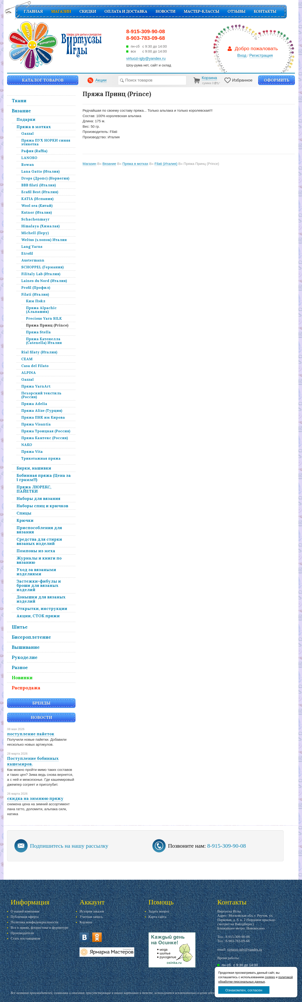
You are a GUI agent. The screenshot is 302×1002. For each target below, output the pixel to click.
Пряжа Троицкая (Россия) (45, 431)
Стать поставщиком (25, 938)
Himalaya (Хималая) (40, 226)
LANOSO (29, 157)
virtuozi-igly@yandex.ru (244, 949)
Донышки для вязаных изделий (41, 599)
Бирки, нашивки (34, 468)
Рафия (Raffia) (34, 151)
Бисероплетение (31, 637)
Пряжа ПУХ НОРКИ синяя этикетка (45, 142)
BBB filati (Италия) (38, 185)
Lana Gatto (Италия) (40, 171)
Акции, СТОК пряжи (38, 615)
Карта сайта (157, 917)
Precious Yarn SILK (44, 318)
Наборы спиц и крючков (42, 505)
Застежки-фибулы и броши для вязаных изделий (39, 585)
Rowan (27, 164)
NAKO (26, 444)
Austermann (32, 260)
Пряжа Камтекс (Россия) (44, 438)
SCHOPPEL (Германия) (42, 267)
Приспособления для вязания (39, 530)
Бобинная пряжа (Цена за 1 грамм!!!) (44, 477)
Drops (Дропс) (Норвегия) (45, 178)
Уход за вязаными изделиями (36, 572)
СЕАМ (27, 359)
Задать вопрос (159, 911)
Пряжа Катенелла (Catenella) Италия (44, 341)
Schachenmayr (35, 219)
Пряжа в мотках (34, 126)
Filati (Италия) (35, 294)
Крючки (25, 520)
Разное (20, 667)
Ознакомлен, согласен (243, 990)
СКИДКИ (87, 11)
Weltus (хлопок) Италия (44, 239)
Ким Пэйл (35, 301)
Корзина (86, 922)
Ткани (19, 100)
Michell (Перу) (35, 233)
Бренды (41, 703)
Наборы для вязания (38, 498)
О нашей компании (25, 911)
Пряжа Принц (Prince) (47, 325)
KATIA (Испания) (37, 198)
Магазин (61, 11)
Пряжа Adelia (34, 403)
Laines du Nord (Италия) (44, 280)
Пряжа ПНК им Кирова (43, 417)
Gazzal (27, 133)
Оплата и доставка (125, 11)
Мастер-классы (201, 11)
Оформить (276, 80)
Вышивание (26, 647)
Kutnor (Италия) (36, 212)
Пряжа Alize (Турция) (41, 410)
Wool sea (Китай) (37, 205)
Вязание (21, 111)
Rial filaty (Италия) (39, 352)
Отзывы (236, 11)
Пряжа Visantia (36, 424)
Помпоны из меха (36, 550)
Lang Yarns (31, 246)
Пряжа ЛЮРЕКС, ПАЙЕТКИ (34, 489)
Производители (22, 933)
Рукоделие (25, 657)
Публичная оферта (24, 917)
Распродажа (26, 688)
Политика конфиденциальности (34, 922)
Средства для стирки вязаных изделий (39, 541)
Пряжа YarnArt (35, 386)
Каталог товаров (42, 80)
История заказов (92, 911)
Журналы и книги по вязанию (39, 560)
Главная (33, 11)
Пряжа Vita (32, 451)
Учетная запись (91, 917)
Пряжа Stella (38, 332)
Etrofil (27, 253)
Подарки (26, 119)
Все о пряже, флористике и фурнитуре (39, 927)
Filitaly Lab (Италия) (40, 274)
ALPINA (28, 372)
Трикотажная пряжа (41, 458)
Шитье (20, 627)
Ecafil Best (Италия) (39, 192)
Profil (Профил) (35, 287)
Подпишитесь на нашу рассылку (69, 846)
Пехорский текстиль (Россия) (41, 395)
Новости (165, 11)
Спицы (24, 513)
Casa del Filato (35, 366)
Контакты (265, 11)
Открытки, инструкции (42, 608)
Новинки (22, 677)
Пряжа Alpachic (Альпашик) (41, 310)
